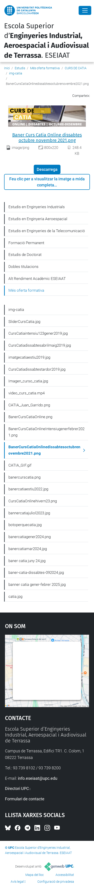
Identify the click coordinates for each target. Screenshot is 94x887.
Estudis (20, 68)
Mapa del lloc (34, 875)
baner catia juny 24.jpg (27, 560)
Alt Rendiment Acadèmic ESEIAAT (37, 278)
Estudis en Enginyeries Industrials (36, 207)
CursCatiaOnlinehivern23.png (32, 501)
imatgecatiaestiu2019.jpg (29, 357)
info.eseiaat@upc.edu (37, 778)
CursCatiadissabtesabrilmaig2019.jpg (39, 345)
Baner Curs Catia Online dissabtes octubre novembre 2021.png (47, 137)
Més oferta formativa (45, 68)
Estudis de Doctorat (24, 254)
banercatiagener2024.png (29, 536)
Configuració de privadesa (55, 881)
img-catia (15, 73)
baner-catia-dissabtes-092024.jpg (36, 572)
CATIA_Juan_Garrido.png (29, 405)
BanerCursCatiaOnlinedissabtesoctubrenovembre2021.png (44, 450)
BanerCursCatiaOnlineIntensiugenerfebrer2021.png (46, 432)
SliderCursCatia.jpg (24, 321)
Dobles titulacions (23, 266)
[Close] (85, 10)
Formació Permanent (26, 243)
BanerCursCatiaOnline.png (30, 417)
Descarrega (47, 169)
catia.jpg (15, 596)
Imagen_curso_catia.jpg (28, 381)
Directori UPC (17, 788)
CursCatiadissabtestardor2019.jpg (36, 369)
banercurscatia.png (24, 477)
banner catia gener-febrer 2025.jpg (37, 584)
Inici (7, 68)
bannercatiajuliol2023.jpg (29, 513)
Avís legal (17, 881)
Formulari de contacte (24, 798)
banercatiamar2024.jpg (27, 548)
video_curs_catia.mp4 (26, 393)
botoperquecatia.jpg (25, 524)
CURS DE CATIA (76, 68)
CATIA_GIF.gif (19, 465)
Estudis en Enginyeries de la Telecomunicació (46, 231)
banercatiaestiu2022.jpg (28, 489)
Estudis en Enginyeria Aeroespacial (37, 219)
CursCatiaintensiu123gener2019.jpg (38, 333)
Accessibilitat (64, 875)
